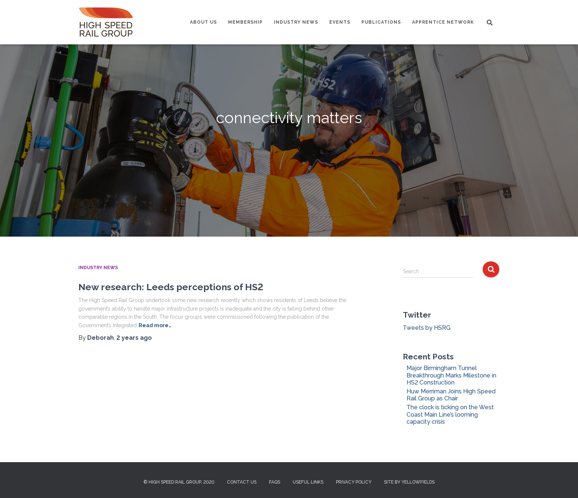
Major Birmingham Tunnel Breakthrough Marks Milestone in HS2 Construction (451, 375)
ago (134, 337)
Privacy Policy (353, 482)
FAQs (274, 482)
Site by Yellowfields (409, 482)
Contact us (241, 482)
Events (339, 22)
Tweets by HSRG (426, 327)
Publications (381, 22)
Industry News (296, 22)
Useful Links (308, 482)
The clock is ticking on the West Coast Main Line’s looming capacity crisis (450, 414)
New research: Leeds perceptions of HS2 (170, 286)
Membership (245, 22)
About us (203, 22)
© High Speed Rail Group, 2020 (178, 482)
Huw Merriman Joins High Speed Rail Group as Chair (451, 395)
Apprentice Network (443, 22)
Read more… (155, 325)
